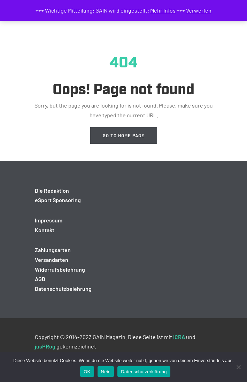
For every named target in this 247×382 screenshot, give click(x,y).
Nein (106, 371)
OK (87, 371)
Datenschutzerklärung (144, 371)
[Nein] (238, 366)
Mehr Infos (163, 10)
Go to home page (124, 135)
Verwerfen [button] (198, 10)
